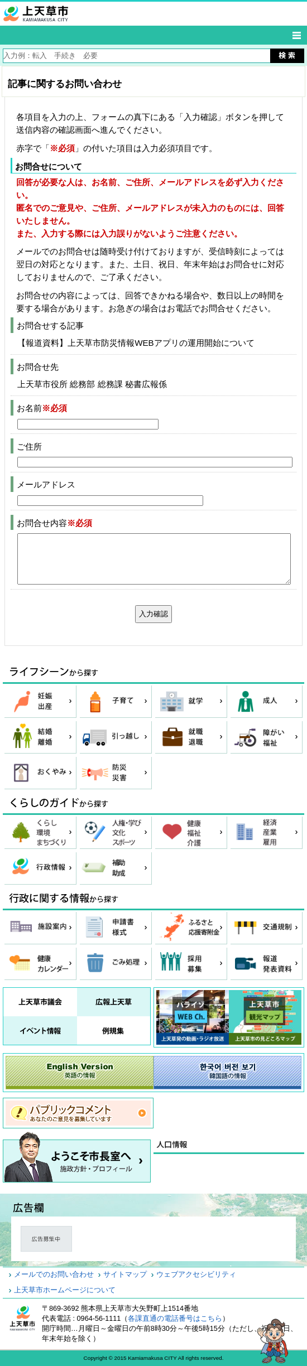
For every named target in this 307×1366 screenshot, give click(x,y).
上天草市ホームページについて (65, 1290)
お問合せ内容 (54, 523)
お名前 (42, 408)
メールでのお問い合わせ (54, 1274)
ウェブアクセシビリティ (196, 1274)
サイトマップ (125, 1274)
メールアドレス (46, 484)
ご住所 (29, 446)
